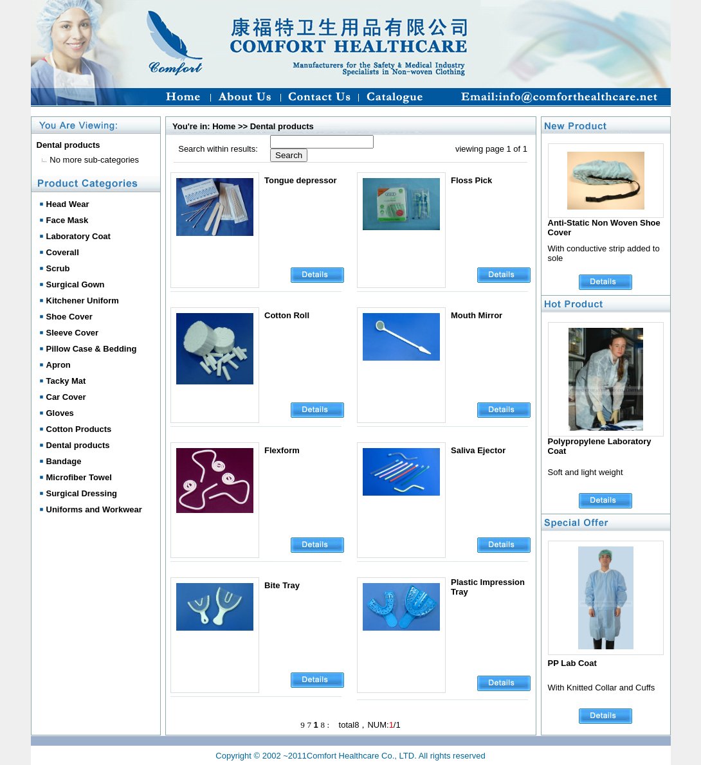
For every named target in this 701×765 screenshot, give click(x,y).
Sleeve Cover (72, 333)
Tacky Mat (66, 381)
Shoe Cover (69, 316)
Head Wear (67, 204)
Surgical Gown (75, 284)
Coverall (62, 252)
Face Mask (67, 220)
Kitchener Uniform (82, 300)
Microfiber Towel (79, 477)
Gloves (60, 413)
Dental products (78, 445)
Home (223, 126)
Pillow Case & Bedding (91, 349)
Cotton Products (79, 429)
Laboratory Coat (78, 236)
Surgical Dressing (82, 493)
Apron (58, 365)
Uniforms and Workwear (94, 509)
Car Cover (66, 397)
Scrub (58, 268)
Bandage (64, 461)
